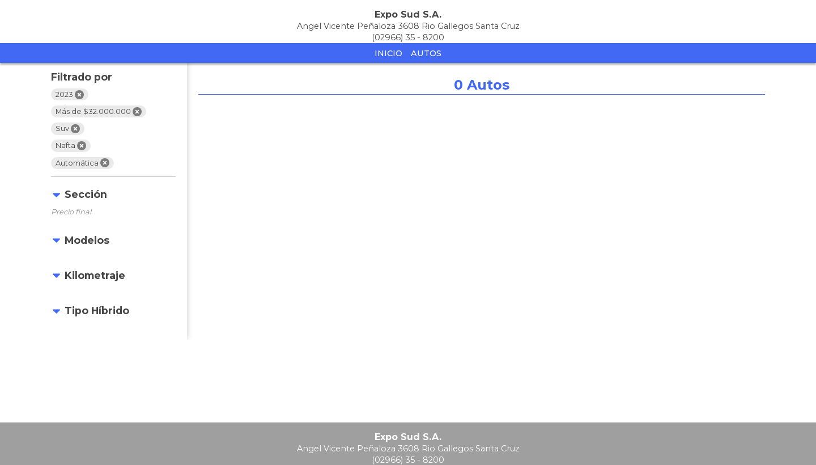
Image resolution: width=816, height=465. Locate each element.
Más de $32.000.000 (99, 111)
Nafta (71, 145)
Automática (82, 162)
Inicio (388, 53)
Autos (426, 53)
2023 (70, 94)
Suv (68, 128)
